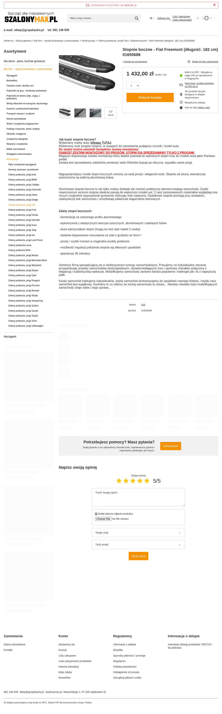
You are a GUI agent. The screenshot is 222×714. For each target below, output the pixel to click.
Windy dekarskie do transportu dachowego (27, 103)
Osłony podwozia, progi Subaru (23, 305)
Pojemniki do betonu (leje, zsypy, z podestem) (23, 97)
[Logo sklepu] (31, 18)
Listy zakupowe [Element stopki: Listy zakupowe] (67, 655)
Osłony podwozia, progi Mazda (23, 255)
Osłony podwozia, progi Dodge (23, 199)
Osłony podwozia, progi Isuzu (22, 225)
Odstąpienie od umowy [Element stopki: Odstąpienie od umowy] (126, 672)
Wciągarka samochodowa (19, 154)
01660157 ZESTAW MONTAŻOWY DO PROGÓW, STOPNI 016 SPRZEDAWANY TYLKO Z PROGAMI (126, 152)
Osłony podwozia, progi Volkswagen (25, 326)
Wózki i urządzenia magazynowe (22, 123)
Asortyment (15, 51)
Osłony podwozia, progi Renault (23, 290)
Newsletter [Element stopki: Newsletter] (64, 677)
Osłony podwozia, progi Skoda (23, 295)
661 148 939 (11, 691)
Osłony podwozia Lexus (20, 245)
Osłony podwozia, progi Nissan (23, 270)
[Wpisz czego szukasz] (104, 18)
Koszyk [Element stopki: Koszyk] (62, 649)
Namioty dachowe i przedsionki (23, 169)
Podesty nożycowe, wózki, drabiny (23, 129)
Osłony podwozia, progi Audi (22, 174)
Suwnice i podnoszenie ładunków (23, 108)
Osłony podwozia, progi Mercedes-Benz (27, 260)
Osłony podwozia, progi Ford (22, 210)
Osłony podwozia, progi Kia (21, 235)
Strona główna (23, 40)
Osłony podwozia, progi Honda (23, 215)
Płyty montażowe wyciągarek (22, 164)
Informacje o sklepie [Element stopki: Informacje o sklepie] (124, 644)
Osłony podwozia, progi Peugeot (24, 280)
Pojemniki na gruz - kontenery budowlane (27, 90)
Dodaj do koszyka (150, 97)
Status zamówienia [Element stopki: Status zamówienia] (14, 644)
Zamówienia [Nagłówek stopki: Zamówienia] (13, 636)
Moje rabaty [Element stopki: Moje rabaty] (65, 672)
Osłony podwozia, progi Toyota (23, 315)
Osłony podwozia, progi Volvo (22, 321)
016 (143, 304)
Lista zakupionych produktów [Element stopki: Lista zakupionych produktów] (74, 661)
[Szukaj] (136, 18)
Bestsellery (12, 80)
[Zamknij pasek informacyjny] (214, 5)
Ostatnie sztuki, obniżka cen (20, 85)
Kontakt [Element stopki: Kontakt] (8, 649)
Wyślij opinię (138, 556)
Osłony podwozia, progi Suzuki (23, 311)
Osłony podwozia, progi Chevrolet (24, 189)
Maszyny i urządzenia (17, 144)
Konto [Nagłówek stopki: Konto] (63, 636)
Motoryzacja (88, 40)
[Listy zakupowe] (181, 16)
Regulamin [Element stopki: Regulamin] (119, 661)
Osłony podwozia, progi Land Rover (25, 240)
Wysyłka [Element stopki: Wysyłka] (118, 649)
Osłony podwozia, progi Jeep (22, 230)
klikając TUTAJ (101, 142)
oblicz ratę (203, 107)
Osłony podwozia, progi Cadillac (23, 184)
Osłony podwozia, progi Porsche (24, 285)
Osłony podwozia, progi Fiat (113, 40)
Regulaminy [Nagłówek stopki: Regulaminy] (122, 636)
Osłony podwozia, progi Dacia (22, 195)
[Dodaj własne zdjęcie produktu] (119, 519)
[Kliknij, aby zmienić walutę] (152, 18)
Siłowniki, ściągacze (16, 134)
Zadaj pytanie (170, 445)
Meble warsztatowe (16, 149)
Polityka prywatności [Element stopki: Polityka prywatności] (125, 666)
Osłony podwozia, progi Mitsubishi (24, 265)
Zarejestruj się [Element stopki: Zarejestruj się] (66, 644)
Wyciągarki (12, 75)
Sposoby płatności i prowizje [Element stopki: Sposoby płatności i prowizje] (129, 655)
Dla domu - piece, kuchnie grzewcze (24, 61)
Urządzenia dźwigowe (17, 139)
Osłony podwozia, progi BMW (22, 179)
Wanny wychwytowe (16, 119)
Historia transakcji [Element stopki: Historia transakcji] (68, 666)
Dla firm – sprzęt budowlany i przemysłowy (56, 40)
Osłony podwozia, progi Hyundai (24, 220)
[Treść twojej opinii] (138, 497)
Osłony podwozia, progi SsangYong (25, 300)
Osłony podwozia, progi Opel (22, 275)
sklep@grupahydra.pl (31, 691)
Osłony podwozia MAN (19, 250)
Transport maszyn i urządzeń (21, 113)
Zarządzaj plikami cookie (127, 677)
